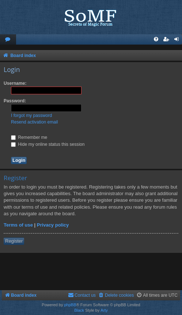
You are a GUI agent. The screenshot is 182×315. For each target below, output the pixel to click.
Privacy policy (53, 225)
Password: (15, 100)
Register (14, 241)
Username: (15, 83)
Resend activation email (34, 122)
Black (79, 310)
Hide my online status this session (48, 144)
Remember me (29, 137)
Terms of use (18, 225)
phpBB (70, 305)
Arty (104, 310)
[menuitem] (8, 40)
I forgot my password (31, 115)
